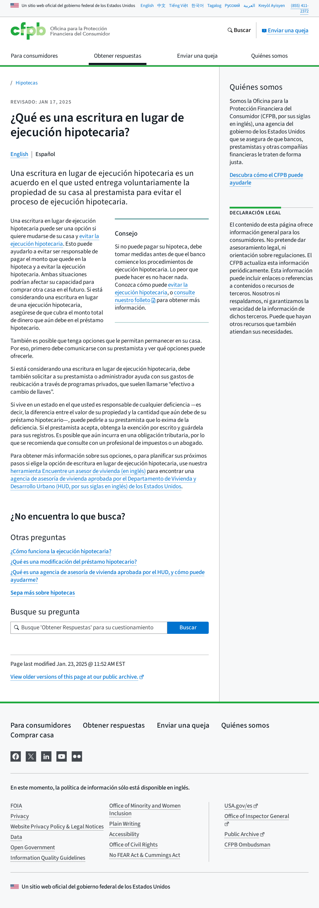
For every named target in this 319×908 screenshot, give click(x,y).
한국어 (197, 5)
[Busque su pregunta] (88, 628)
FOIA (16, 806)
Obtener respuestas (114, 725)
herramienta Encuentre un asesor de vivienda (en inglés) (78, 471)
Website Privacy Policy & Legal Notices (57, 827)
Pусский (232, 5)
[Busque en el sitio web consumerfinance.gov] (239, 31)
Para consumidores (40, 725)
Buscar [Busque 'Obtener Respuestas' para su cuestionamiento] (188, 627)
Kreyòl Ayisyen (271, 5)
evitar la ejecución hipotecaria (151, 289)
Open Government (32, 847)
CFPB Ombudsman (247, 845)
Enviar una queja (285, 30)
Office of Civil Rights (133, 845)
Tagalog (214, 5)
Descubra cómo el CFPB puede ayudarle (266, 179)
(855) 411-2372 (300, 8)
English (147, 5)
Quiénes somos (245, 725)
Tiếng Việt (178, 5)
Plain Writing (125, 824)
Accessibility (124, 834)
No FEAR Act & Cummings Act (144, 855)
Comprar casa (32, 735)
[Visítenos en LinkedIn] (46, 756)
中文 (161, 5)
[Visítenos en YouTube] (61, 756)
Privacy (19, 816)
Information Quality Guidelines (47, 858)
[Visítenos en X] (31, 756)
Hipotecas (27, 83)
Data (16, 837)
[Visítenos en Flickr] (77, 756)
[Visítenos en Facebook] (15, 756)
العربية (249, 5)
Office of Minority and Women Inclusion (145, 810)
